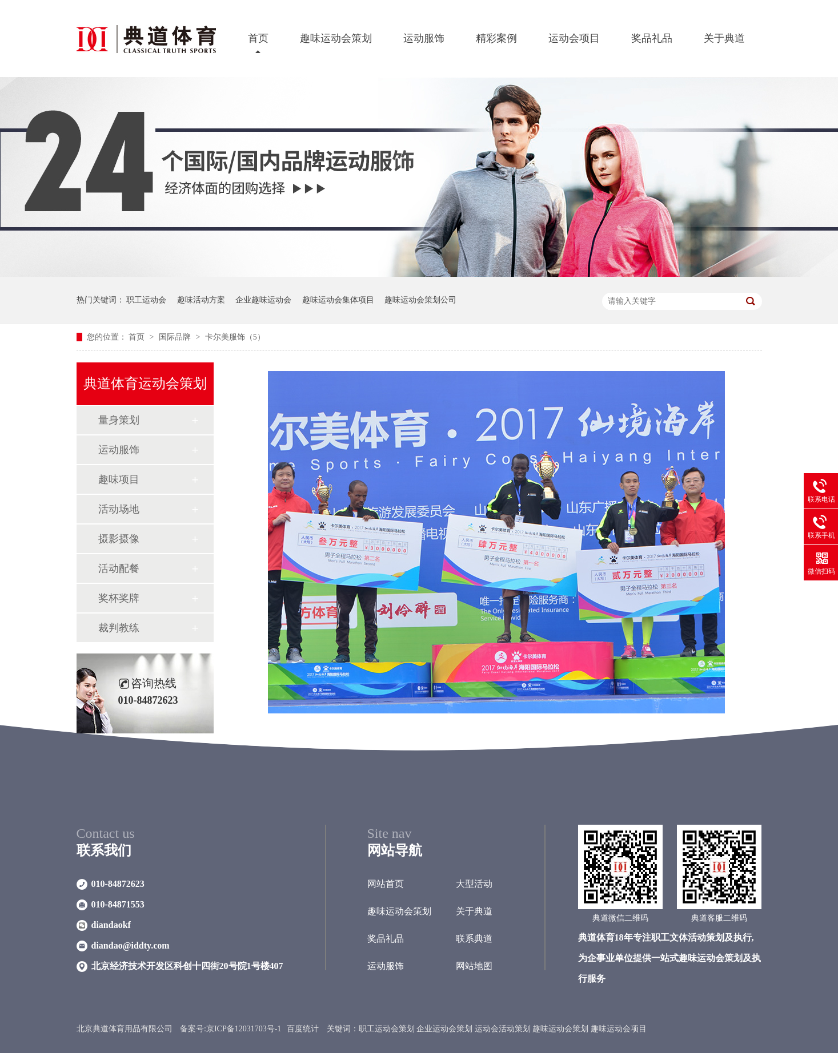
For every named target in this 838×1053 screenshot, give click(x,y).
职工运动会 (146, 300)
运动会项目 (574, 38)
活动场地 (118, 509)
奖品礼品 (651, 38)
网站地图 (474, 966)
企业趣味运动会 (263, 300)
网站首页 (385, 884)
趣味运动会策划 (336, 38)
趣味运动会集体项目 (338, 300)
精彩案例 (496, 38)
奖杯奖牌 (118, 598)
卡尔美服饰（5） (235, 337)
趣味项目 (118, 479)
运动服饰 (423, 38)
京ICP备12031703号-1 (243, 1028)
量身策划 (118, 420)
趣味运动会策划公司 (420, 300)
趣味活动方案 (201, 300)
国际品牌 (176, 337)
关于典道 (724, 38)
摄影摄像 (118, 538)
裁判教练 (118, 628)
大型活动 (474, 884)
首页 (258, 38)
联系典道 (474, 938)
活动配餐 (118, 568)
